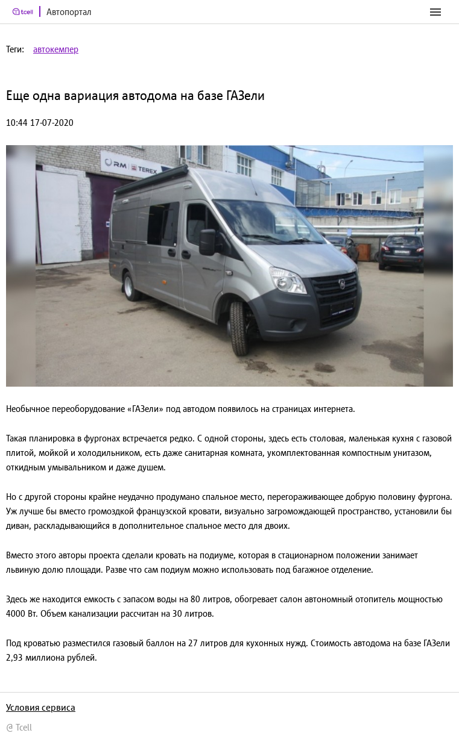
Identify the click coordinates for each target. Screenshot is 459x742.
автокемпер (55, 49)
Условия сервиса (40, 707)
